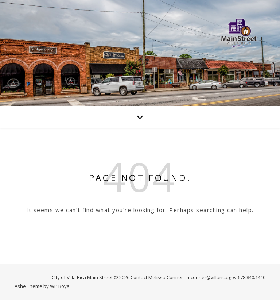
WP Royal (60, 286)
